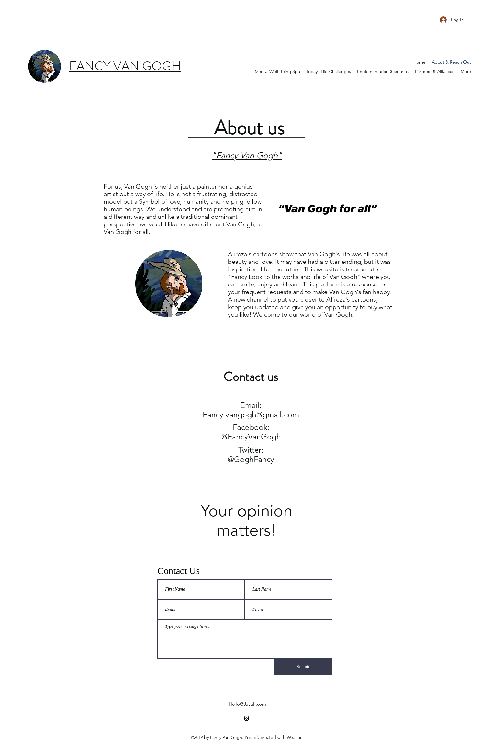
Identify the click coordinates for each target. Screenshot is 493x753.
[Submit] (303, 667)
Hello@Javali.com (247, 704)
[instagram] (246, 718)
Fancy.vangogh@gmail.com (251, 414)
